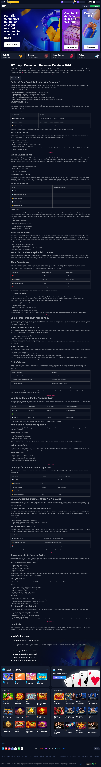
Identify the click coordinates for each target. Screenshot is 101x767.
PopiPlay (29, 716)
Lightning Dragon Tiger (58, 718)
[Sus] (98, 748)
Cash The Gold (41, 717)
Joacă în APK (50, 230)
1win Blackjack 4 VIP (92, 704)
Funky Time (79, 732)
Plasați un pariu (50, 621)
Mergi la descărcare (50, 75)
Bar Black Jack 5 (92, 732)
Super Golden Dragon (29, 732)
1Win (23, 72)
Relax (28, 701)
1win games (7, 682)
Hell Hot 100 (18, 703)
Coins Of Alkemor (42, 731)
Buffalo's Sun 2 (19, 717)
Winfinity (56, 730)
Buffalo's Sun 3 (7, 731)
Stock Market (68, 732)
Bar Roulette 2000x (57, 733)
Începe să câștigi (50, 315)
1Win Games (13, 669)
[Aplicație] (94, 2)
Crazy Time (57, 703)
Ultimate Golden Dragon (41, 704)
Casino (31, 55)
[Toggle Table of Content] (18, 78)
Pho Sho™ (17, 731)
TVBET (6, 55)
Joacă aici (50, 152)
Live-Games (58, 55)
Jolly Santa (6, 703)
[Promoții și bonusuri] (62, 2)
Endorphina (7, 701)
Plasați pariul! (50, 464)
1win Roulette (80, 703)
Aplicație (90, 1)
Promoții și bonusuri (68, 1)
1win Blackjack (80, 717)
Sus (96, 748)
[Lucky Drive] (77, 2)
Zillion (17, 716)
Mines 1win (40, 683)
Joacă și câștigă (50, 395)
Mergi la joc (50, 552)
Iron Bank (28, 703)
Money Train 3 (7, 717)
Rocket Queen (30, 683)
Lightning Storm (69, 703)
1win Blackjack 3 (69, 717)
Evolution (57, 701)
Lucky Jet (5, 683)
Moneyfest (28, 717)
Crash (16, 683)
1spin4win (41, 716)
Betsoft (40, 701)
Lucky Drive (81, 1)
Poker (81, 55)
